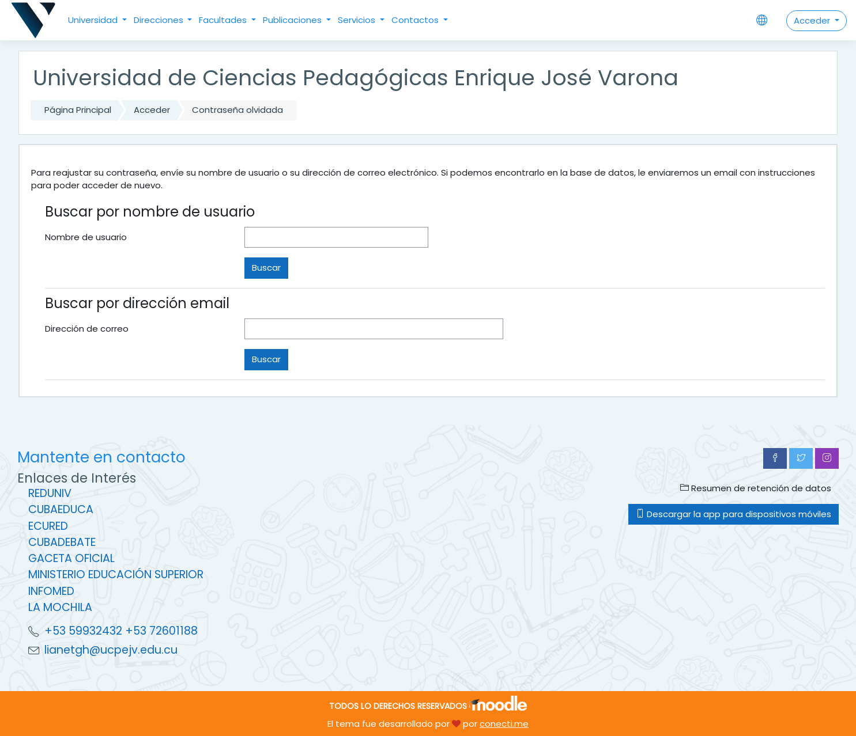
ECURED (48, 526)
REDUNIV (49, 493)
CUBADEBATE (62, 542)
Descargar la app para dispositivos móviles (733, 514)
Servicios (358, 20)
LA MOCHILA (60, 607)
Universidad (94, 20)
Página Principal (77, 110)
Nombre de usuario (86, 237)
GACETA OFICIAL (71, 558)
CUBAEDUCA (60, 509)
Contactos (416, 20)
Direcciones (160, 20)
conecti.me (504, 724)
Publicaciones (293, 20)
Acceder (813, 20)
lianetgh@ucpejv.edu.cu (111, 650)
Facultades (224, 20)
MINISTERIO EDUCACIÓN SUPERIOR (115, 574)
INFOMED (51, 591)
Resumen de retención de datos (755, 488)
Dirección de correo (87, 329)
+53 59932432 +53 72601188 (121, 631)
